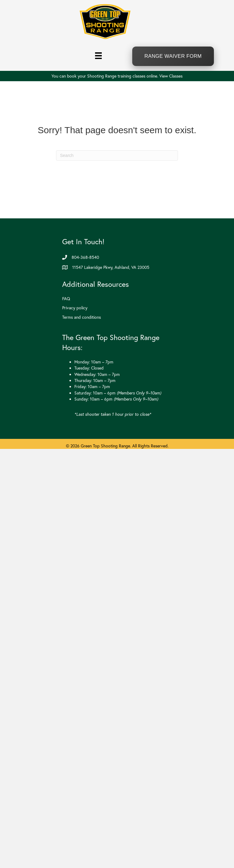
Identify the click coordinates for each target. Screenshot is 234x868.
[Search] (117, 155)
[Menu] (98, 55)
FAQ (66, 298)
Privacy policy (74, 308)
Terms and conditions (81, 317)
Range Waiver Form (173, 56)
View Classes (171, 76)
